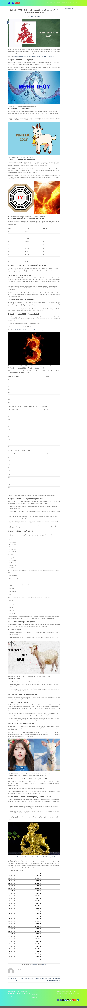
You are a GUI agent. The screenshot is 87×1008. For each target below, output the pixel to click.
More (77, 2)
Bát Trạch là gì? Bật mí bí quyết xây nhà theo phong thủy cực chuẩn (31, 329)
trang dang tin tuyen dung (65, 2)
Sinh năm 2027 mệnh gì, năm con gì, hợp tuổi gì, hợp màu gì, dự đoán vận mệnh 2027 (34, 56)
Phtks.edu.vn (51, 2)
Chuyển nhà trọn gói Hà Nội (71, 8)
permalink (44, 964)
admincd (40, 16)
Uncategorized (34, 8)
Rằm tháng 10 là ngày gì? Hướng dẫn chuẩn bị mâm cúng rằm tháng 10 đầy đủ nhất (35, 856)
